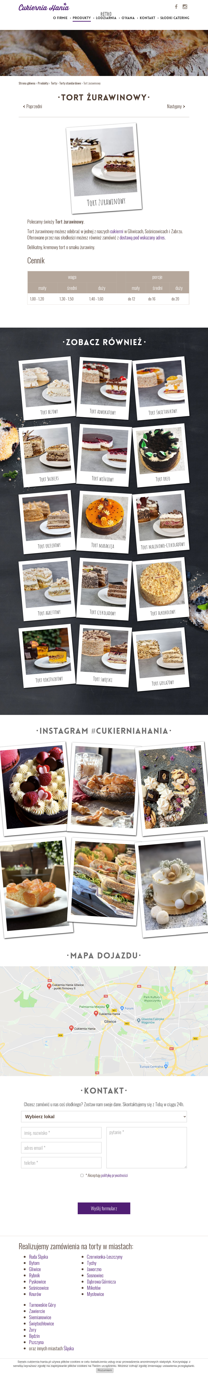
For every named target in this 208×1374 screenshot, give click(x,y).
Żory (32, 1329)
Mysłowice (95, 1293)
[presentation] (104, 1191)
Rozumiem (105, 1370)
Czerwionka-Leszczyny (104, 1256)
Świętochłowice (41, 1323)
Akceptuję (107, 1175)
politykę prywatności (114, 1175)
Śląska (69, 1348)
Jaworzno (94, 1269)
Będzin (34, 1335)
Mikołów (94, 1287)
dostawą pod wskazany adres (142, 237)
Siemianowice (40, 1317)
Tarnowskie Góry (42, 1304)
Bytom (34, 1262)
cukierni (116, 231)
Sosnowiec (95, 1275)
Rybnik (34, 1275)
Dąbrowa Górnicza (101, 1281)
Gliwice (35, 1269)
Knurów (35, 1293)
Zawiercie (37, 1310)
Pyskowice (37, 1281)
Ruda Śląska (38, 1256)
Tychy (91, 1262)
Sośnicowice (39, 1287)
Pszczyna (36, 1342)
